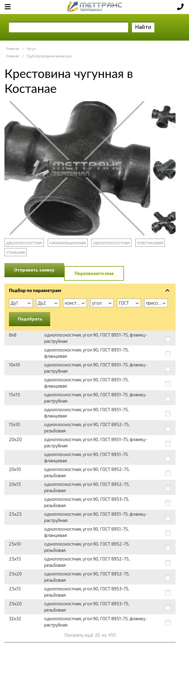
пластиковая (150, 242)
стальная (15, 252)
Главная (12, 48)
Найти (143, 26)
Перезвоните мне (94, 273)
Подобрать (30, 318)
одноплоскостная (111, 242)
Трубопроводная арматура (49, 56)
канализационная (68, 242)
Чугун (31, 48)
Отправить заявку (34, 269)
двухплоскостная (24, 242)
